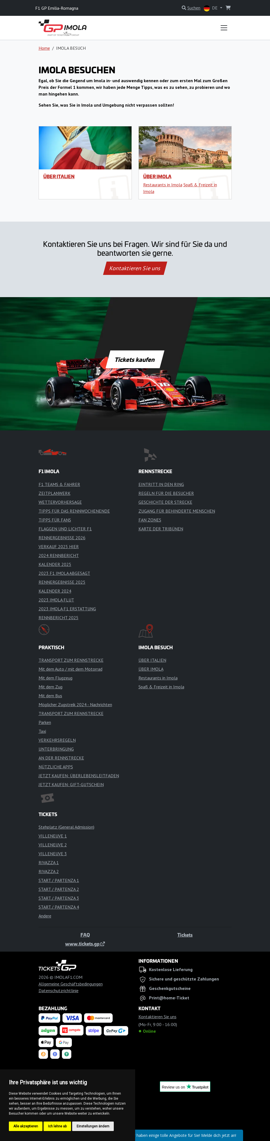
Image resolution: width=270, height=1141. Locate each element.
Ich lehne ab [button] (57, 1126)
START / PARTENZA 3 (59, 898)
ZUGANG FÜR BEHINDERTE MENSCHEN (176, 511)
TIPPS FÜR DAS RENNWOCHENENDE (74, 511)
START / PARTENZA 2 (59, 889)
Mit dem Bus (50, 695)
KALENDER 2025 (55, 564)
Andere (45, 916)
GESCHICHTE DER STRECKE (165, 502)
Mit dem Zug (50, 686)
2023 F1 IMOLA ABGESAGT (64, 573)
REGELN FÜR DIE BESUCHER (166, 493)
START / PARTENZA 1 (59, 880)
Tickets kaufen (135, 359)
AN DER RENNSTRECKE (61, 758)
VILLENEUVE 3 (53, 853)
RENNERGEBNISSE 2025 (62, 582)
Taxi (42, 731)
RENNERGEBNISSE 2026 (62, 537)
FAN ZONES (149, 520)
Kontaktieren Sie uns (135, 268)
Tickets (185, 934)
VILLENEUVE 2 (53, 844)
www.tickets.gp (85, 943)
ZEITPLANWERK (54, 493)
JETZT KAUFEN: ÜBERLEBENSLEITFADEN (79, 775)
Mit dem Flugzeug (55, 678)
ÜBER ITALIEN (59, 176)
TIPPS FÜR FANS (55, 520)
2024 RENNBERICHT (59, 555)
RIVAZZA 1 (49, 862)
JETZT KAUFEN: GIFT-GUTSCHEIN (71, 784)
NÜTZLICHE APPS (56, 766)
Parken (45, 722)
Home (44, 48)
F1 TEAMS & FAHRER (59, 484)
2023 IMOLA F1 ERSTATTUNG (67, 608)
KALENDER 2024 (55, 591)
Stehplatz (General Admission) (66, 827)
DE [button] (211, 8)
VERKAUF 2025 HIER (59, 546)
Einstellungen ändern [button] (93, 1126)
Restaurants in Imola (162, 184)
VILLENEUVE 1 (53, 836)
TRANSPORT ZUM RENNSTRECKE (71, 660)
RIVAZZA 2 (49, 871)
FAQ (85, 934)
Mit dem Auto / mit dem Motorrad (70, 669)
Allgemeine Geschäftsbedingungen (71, 984)
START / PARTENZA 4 (59, 907)
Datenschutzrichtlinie (59, 990)
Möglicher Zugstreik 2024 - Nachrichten (75, 704)
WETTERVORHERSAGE (60, 502)
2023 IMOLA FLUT (56, 600)
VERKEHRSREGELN (57, 740)
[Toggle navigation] (224, 27)
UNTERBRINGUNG (56, 749)
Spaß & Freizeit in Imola (161, 686)
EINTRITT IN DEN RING (161, 484)
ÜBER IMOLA (157, 176)
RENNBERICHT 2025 (59, 617)
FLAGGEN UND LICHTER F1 (65, 528)
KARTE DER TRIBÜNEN (160, 528)
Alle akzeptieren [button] (25, 1126)
